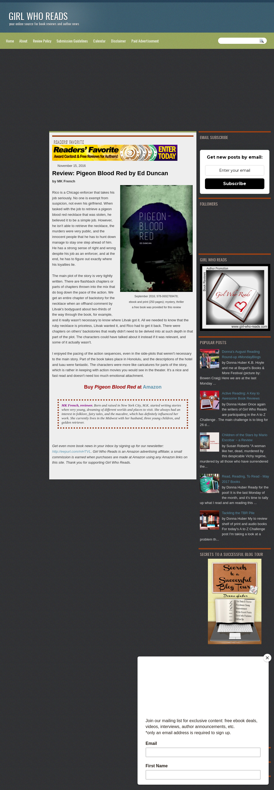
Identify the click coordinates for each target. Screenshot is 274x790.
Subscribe (234, 183)
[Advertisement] (137, 91)
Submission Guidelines (72, 41)
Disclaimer (118, 41)
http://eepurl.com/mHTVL (71, 451)
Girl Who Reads (38, 16)
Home (10, 41)
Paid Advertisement (145, 41)
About (23, 41)
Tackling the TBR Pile (238, 513)
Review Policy (42, 41)
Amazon (152, 387)
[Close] (267, 658)
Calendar (99, 41)
